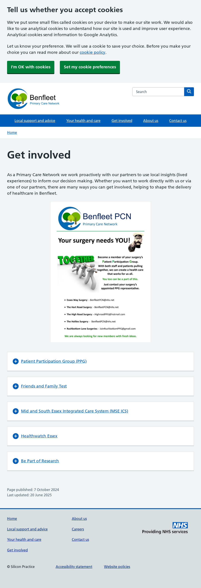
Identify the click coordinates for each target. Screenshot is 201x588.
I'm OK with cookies (30, 66)
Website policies (117, 566)
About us (150, 120)
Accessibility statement (74, 566)
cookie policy (92, 52)
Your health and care (83, 120)
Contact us (177, 120)
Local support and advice (35, 120)
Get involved (122, 120)
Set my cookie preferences (90, 66)
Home (12, 132)
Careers (78, 529)
